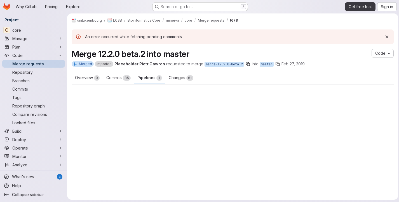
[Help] (33, 186)
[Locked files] (33, 123)
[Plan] (33, 47)
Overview (87, 78)
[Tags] (33, 97)
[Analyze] (33, 165)
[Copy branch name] (248, 64)
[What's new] (33, 177)
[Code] (33, 55)
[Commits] (33, 89)
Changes (181, 78)
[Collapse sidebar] (33, 195)
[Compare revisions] (33, 114)
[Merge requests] (33, 64)
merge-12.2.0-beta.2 (224, 64)
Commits (118, 78)
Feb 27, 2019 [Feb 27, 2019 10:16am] (293, 63)
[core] (33, 30)
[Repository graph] (33, 106)
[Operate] (33, 148)
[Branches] (33, 80)
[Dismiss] (385, 36)
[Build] (33, 131)
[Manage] (33, 38)
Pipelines (149, 78)
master (267, 64)
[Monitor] (33, 156)
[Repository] (33, 72)
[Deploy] (33, 139)
